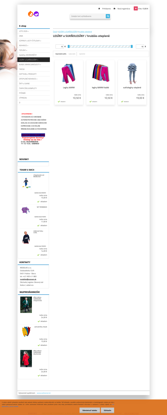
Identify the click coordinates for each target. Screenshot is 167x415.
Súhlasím (107, 410)
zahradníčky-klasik (40, 327)
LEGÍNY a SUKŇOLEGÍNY (67, 31)
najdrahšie (82, 54)
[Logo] (33, 14)
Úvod (55, 31)
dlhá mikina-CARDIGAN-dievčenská (37, 352)
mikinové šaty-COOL (38, 231)
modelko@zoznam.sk (28, 279)
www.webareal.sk (44, 393)
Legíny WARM (69, 87)
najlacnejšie (72, 54)
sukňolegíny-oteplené (132, 87)
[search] (108, 16)
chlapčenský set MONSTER (38, 175)
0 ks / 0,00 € (143, 8)
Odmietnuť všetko (89, 410)
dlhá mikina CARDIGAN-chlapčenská (37, 298)
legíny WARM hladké (100, 87)
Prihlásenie (106, 8)
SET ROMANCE (42, 207)
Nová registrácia (123, 8)
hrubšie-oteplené (85, 31)
